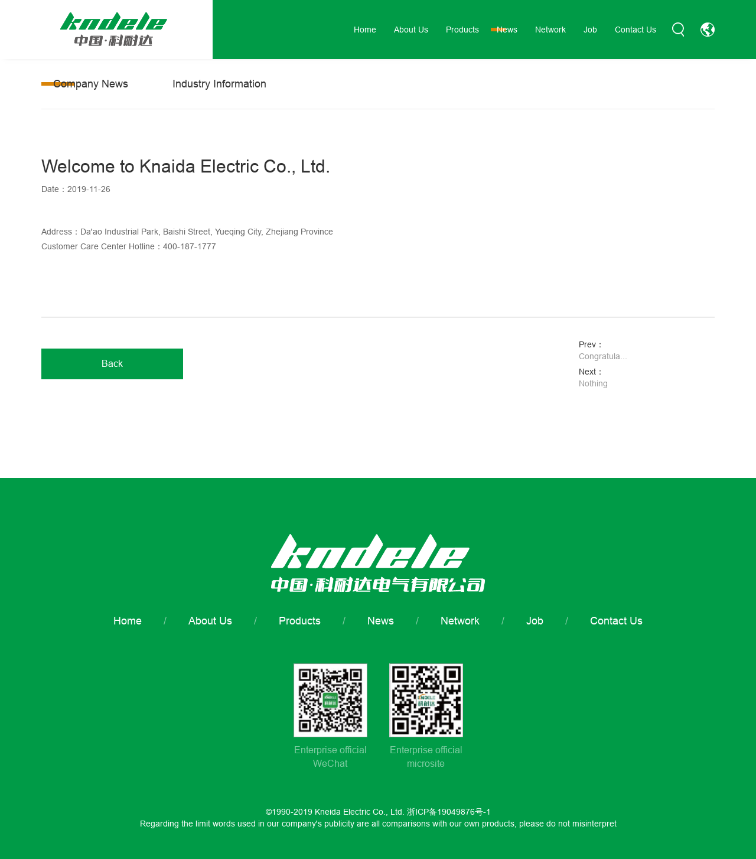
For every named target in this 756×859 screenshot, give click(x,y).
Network (550, 29)
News (507, 29)
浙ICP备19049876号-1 (449, 811)
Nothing (593, 383)
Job (590, 29)
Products (462, 29)
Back (112, 363)
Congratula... (603, 356)
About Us (411, 29)
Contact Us (635, 29)
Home (365, 29)
